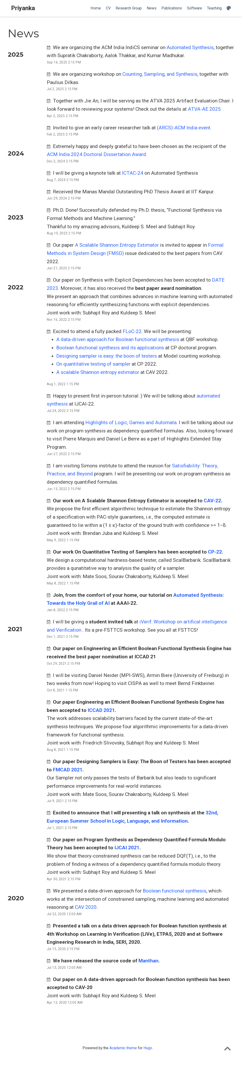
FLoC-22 (132, 331)
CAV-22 (212, 500)
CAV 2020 (86, 907)
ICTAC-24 (132, 173)
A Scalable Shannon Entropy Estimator (117, 245)
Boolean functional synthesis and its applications (110, 348)
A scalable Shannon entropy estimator (98, 372)
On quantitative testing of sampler (94, 364)
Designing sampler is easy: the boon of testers (107, 356)
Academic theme (123, 1048)
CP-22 (215, 552)
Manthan (148, 961)
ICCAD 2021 (101, 710)
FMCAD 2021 (67, 770)
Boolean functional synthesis (174, 891)
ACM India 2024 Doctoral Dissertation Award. (97, 154)
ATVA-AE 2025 (204, 109)
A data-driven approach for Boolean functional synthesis (118, 339)
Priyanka (23, 8)
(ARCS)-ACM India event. (184, 128)
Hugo (147, 1048)
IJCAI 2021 (126, 847)
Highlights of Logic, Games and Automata (131, 422)
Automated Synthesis (190, 47)
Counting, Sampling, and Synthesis (159, 74)
